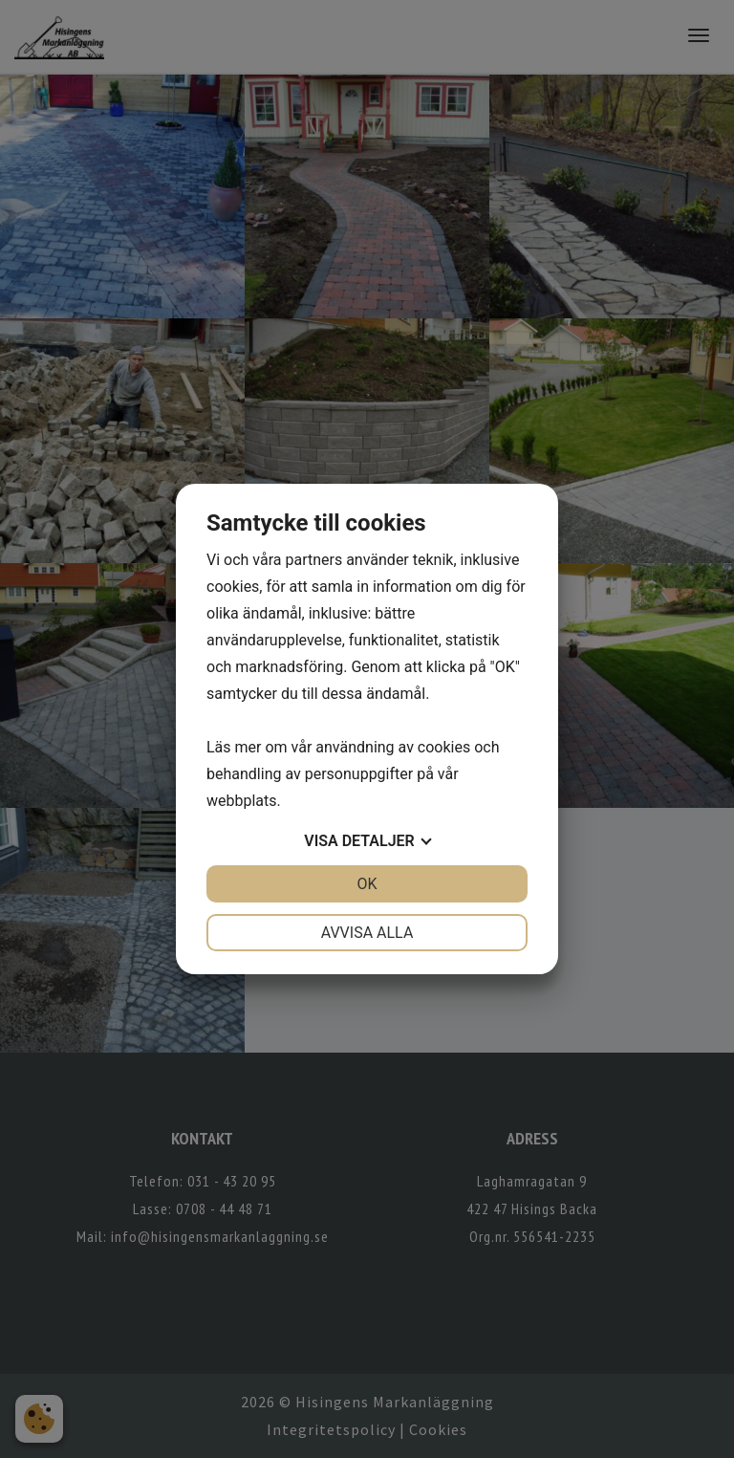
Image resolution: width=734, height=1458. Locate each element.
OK (366, 884)
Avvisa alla (367, 933)
